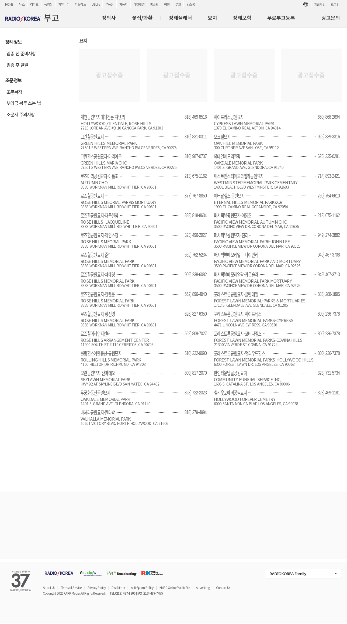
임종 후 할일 (17, 65)
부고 (178, 4)
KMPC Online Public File (174, 587)
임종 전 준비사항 (21, 53)
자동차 (123, 4)
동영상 (48, 4)
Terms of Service (71, 587)
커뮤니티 (63, 4)
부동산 (109, 4)
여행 (167, 4)
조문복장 (14, 92)
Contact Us (223, 587)
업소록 (190, 4)
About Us (49, 587)
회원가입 (319, 4)
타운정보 (80, 4)
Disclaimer (118, 587)
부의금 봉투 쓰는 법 (23, 103)
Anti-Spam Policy (142, 587)
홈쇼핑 (154, 4)
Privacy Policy (97, 587)
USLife (96, 4)
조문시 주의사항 (20, 114)
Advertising (203, 587)
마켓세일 (138, 4)
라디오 (34, 4)
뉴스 (22, 4)
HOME (9, 4)
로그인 (335, 4)
